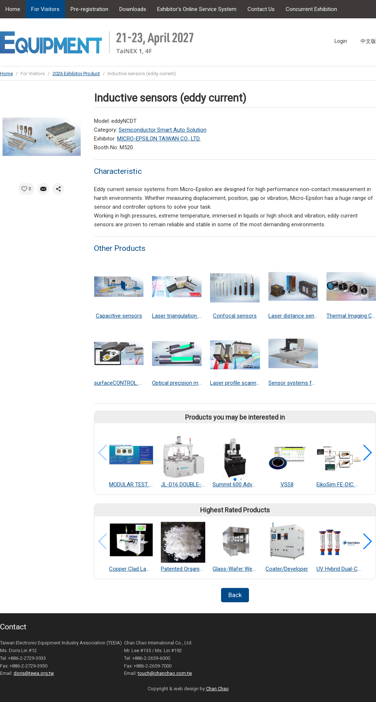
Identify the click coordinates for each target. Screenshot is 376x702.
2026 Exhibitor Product (76, 73)
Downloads (132, 9)
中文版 (368, 41)
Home (13, 9)
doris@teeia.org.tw (34, 673)
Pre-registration (89, 9)
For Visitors (45, 9)
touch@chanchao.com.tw (165, 673)
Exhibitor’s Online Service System (196, 9)
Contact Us (261, 9)
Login (341, 41)
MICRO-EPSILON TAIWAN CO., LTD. (158, 138)
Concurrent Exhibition (311, 9)
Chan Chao (217, 688)
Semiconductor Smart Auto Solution (162, 130)
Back (235, 595)
